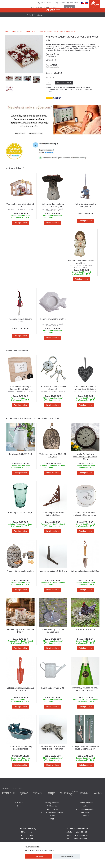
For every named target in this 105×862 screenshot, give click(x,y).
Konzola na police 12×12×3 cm (53, 571)
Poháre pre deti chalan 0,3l (20, 512)
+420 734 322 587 (47, 3)
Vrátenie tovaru (52, 809)
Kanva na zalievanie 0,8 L (52, 688)
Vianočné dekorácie (27, 31)
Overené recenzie (85, 803)
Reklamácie (52, 806)
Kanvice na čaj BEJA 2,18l (20, 454)
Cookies (85, 816)
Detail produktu (20, 223)
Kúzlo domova (10, 31)
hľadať (70, 7)
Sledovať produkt (64, 83)
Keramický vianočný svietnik (52, 319)
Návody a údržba (52, 803)
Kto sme (52, 816)
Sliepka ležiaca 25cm (85, 629)
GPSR (52, 819)
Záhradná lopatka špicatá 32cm (85, 571)
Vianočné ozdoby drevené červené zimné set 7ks (57, 31)
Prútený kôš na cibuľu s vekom (20, 571)
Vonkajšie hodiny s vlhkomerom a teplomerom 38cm (85, 456)
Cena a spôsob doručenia (52, 812)
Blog (19, 806)
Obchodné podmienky (85, 809)
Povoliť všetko (38, 856)
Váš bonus (74, 3)
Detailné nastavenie (66, 856)
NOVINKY (19, 803)
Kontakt (62, 3)
